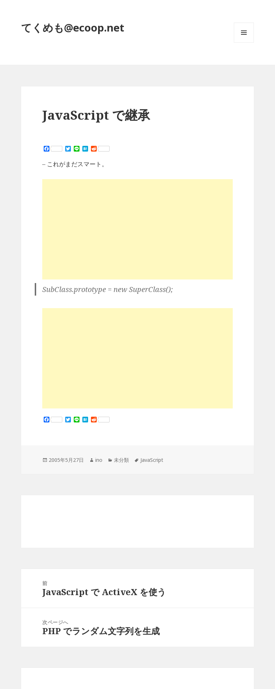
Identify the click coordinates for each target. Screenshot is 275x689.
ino (98, 459)
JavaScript (151, 459)
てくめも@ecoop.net (72, 27)
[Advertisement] (137, 229)
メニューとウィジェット (243, 42)
